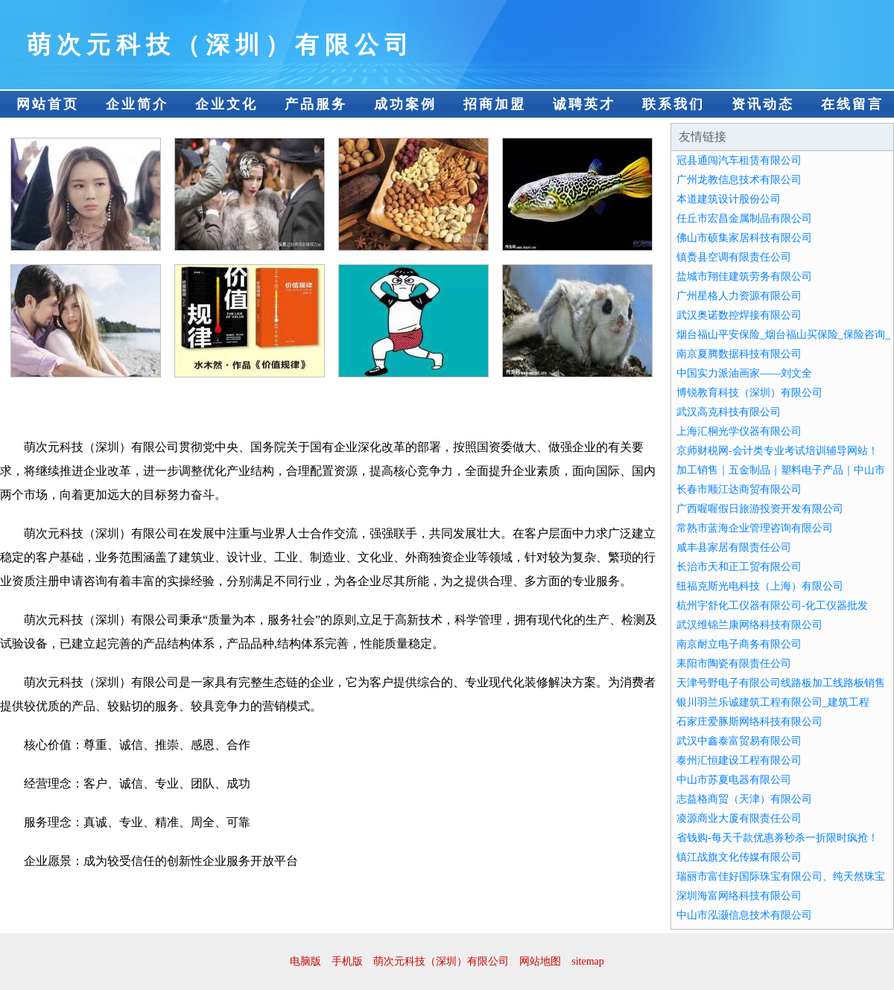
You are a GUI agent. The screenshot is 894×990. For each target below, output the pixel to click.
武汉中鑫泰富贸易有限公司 (739, 741)
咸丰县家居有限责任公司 (733, 547)
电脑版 (305, 961)
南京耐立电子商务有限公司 (739, 644)
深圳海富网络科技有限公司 (739, 895)
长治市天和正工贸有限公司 (739, 566)
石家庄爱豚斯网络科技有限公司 (749, 721)
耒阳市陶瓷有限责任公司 (733, 663)
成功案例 (405, 104)
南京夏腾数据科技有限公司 (739, 354)
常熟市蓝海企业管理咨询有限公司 (754, 528)
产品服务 (316, 104)
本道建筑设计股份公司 (728, 199)
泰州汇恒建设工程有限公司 (739, 760)
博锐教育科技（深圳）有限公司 (749, 392)
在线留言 (852, 104)
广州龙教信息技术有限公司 (739, 179)
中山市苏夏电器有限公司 (733, 779)
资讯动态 (763, 104)
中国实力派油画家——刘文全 (744, 373)
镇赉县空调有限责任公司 (733, 257)
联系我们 (673, 104)
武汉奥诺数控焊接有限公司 (739, 315)
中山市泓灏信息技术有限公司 (744, 915)
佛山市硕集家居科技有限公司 (744, 237)
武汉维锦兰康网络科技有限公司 (749, 624)
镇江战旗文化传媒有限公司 (739, 857)
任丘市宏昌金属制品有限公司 (744, 218)
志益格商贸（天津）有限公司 (744, 799)
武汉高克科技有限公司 (728, 412)
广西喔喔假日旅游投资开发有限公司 (759, 508)
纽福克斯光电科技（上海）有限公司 (759, 586)
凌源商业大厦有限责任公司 (739, 818)
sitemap (587, 961)
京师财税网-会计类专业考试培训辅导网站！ (777, 450)
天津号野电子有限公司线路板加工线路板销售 (780, 683)
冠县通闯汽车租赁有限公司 (739, 160)
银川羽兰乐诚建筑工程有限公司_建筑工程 (772, 702)
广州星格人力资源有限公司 (739, 295)
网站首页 (47, 104)
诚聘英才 (584, 104)
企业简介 (137, 104)
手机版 (347, 961)
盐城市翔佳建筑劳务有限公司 (744, 276)
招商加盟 (494, 104)
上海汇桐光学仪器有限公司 (739, 431)
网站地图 (540, 961)
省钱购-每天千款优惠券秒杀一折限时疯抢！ (777, 837)
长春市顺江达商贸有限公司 (739, 489)
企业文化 (226, 104)
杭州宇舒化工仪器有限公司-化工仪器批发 (772, 605)
